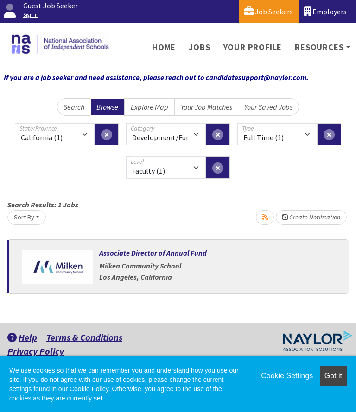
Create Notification (311, 217)
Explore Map (149, 107)
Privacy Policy (35, 351)
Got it (333, 376)
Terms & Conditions (84, 337)
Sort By (24, 217)
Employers (325, 11)
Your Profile (252, 47)
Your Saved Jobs (268, 107)
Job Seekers (268, 11)
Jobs (199, 47)
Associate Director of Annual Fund (153, 252)
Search (74, 107)
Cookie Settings (287, 376)
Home (164, 47)
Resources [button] (319, 47)
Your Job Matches (206, 107)
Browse (107, 107)
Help (22, 337)
